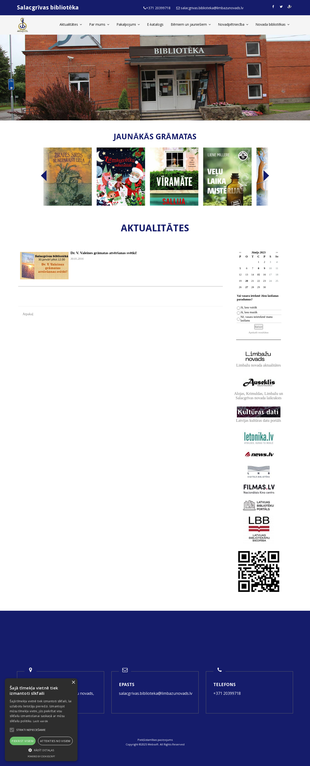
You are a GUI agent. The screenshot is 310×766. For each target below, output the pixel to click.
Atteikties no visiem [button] (55, 741)
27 (246, 287)
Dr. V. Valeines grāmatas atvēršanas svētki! (103, 253)
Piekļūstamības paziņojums (155, 740)
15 (258, 274)
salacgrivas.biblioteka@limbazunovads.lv (155, 693)
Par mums (99, 24)
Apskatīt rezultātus (258, 332)
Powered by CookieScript (41, 756)
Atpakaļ (28, 314)
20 (246, 280)
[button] (41, 750)
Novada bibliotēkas (272, 24)
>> (277, 252)
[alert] (41, 719)
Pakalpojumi (128, 24)
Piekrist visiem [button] (22, 741)
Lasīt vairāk (40, 721)
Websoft (153, 744)
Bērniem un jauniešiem (191, 24)
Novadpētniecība (233, 24)
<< (240, 252)
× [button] (73, 682)
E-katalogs (155, 24)
